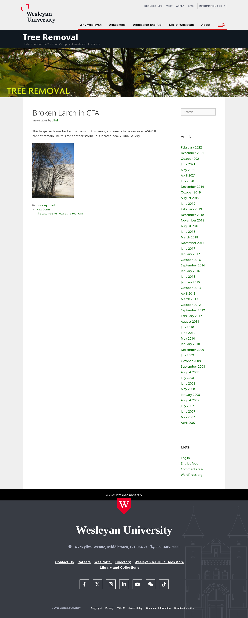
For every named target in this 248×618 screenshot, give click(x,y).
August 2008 (190, 372)
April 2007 (188, 422)
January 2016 (190, 271)
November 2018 (192, 220)
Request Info (153, 6)
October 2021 (191, 158)
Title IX (121, 608)
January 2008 (190, 394)
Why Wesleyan (91, 24)
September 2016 (193, 265)
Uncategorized (45, 205)
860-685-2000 (168, 546)
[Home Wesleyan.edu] (124, 506)
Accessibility (135, 608)
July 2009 (187, 355)
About (205, 24)
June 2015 (188, 276)
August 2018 (190, 226)
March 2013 (189, 299)
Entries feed (189, 463)
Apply (180, 6)
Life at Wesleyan (181, 24)
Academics (117, 24)
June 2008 (188, 383)
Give (191, 6)
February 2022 (191, 147)
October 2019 (191, 192)
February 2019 (191, 209)
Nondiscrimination (184, 608)
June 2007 (188, 411)
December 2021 (192, 153)
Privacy (109, 608)
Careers (84, 562)
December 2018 (192, 215)
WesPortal (103, 562)
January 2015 (190, 282)
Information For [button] (212, 6)
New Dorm (43, 209)
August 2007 (190, 400)
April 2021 (188, 175)
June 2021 (188, 164)
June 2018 (188, 231)
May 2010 (188, 338)
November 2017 (192, 243)
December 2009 (192, 350)
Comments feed (192, 469)
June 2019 (188, 203)
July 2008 (187, 378)
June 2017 (188, 248)
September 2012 (193, 310)
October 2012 (191, 305)
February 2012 (191, 316)
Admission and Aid (147, 24)
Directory (123, 562)
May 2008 (188, 389)
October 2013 (191, 288)
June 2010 (188, 333)
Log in (185, 458)
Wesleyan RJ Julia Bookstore (159, 562)
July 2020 (187, 181)
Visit (169, 6)
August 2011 (190, 321)
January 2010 (190, 344)
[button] (221, 25)
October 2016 (191, 260)
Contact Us (64, 562)
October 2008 (191, 361)
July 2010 (187, 327)
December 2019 (192, 186)
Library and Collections (119, 567)
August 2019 (190, 198)
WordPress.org (192, 474)
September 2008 (193, 366)
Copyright (96, 608)
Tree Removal (50, 37)
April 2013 (188, 293)
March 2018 (189, 237)
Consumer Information (158, 608)
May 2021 (188, 170)
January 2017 (190, 254)
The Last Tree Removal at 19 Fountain (59, 213)
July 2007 (187, 406)
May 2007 (188, 417)
